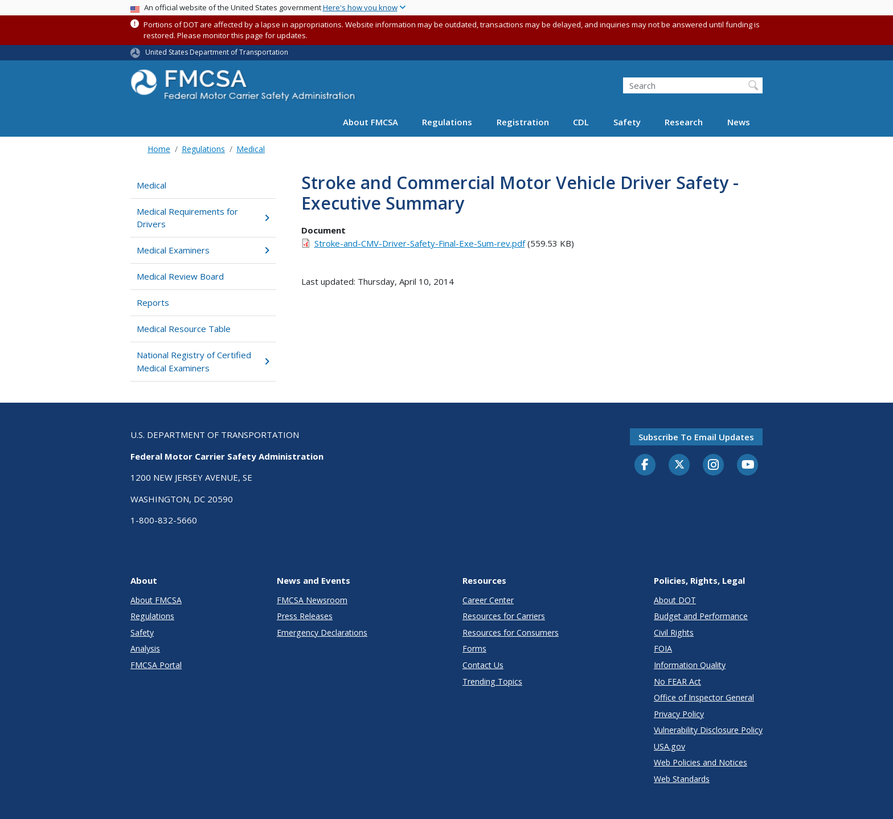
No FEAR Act (677, 681)
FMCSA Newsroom (312, 600)
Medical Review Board (180, 276)
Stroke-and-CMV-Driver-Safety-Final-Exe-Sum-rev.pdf (419, 243)
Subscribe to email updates (696, 437)
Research (684, 122)
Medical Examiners (203, 250)
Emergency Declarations (322, 632)
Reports (153, 302)
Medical (250, 149)
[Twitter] (679, 464)
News (738, 122)
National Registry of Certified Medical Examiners (203, 361)
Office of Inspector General (704, 697)
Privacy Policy (679, 714)
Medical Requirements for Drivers (203, 218)
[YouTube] (748, 465)
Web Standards (682, 778)
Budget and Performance (701, 616)
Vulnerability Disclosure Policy (708, 729)
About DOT (675, 600)
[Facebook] (645, 465)
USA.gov (669, 746)
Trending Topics (492, 681)
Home (159, 149)
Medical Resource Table (184, 328)
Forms (474, 648)
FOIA (663, 648)
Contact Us (482, 665)
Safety (627, 122)
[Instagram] (713, 466)
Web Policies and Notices (700, 762)
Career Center (488, 600)
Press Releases (305, 616)
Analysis (145, 648)
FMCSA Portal (156, 665)
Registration (523, 122)
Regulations (447, 122)
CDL (581, 122)
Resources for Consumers (510, 632)
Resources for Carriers (503, 616)
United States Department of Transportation (216, 52)
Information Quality (690, 665)
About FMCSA (370, 122)
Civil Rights (674, 632)
